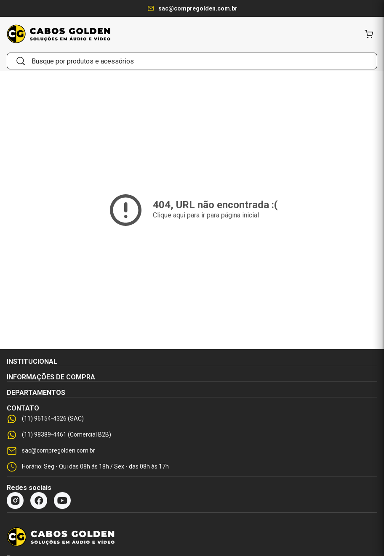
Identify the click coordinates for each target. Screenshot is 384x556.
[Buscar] (20, 61)
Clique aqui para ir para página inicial (206, 215)
